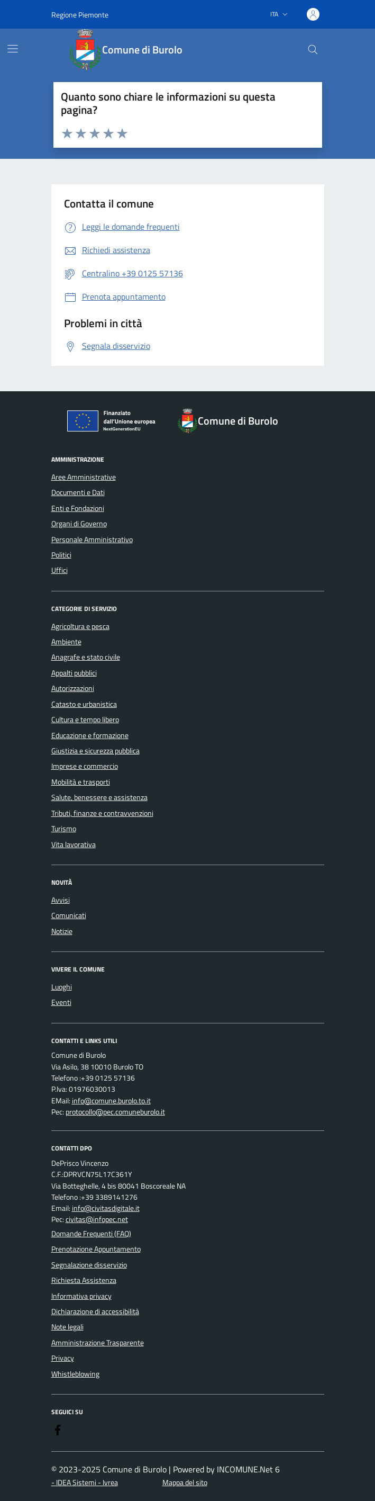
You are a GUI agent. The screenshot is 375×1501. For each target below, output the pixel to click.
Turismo (63, 828)
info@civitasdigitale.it (106, 1208)
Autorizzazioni (72, 688)
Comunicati (68, 915)
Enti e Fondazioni (77, 508)
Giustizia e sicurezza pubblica (95, 751)
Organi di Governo (79, 523)
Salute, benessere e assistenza (99, 797)
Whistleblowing (75, 1374)
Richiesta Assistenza (83, 1280)
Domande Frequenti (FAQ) (91, 1233)
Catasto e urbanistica (84, 704)
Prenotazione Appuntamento (96, 1249)
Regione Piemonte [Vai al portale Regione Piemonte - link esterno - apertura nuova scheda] (79, 14)
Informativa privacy (81, 1296)
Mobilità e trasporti (80, 782)
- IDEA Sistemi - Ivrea (84, 1482)
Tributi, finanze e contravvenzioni (102, 813)
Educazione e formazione (90, 735)
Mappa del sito (184, 1482)
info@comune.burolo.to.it (111, 1101)
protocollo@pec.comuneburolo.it (115, 1112)
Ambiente (66, 642)
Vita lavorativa (73, 844)
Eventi (61, 1002)
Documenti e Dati (78, 492)
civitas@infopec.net (97, 1219)
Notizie (61, 931)
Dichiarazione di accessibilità (95, 1311)
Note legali (67, 1327)
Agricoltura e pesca (80, 626)
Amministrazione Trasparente (97, 1343)
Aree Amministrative (83, 477)
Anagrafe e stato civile (85, 657)
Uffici (59, 570)
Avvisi (60, 900)
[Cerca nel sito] (312, 50)
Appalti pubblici (74, 673)
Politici (61, 555)
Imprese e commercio (84, 766)
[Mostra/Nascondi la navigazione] (12, 48)
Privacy (62, 1358)
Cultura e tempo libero (85, 719)
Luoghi (61, 987)
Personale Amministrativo (92, 539)
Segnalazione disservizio (89, 1265)
